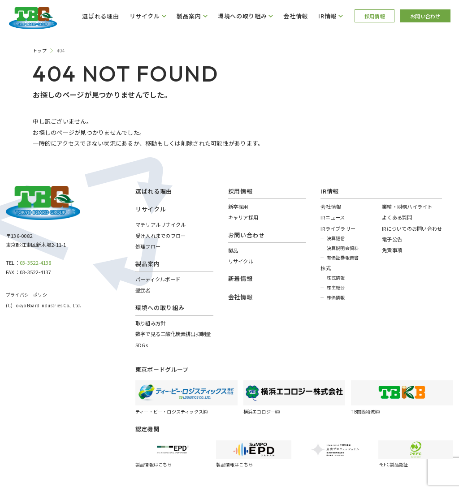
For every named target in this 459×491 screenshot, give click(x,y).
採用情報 (374, 16)
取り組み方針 (150, 323)
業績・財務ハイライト (407, 206)
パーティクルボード (157, 279)
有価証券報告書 (343, 257)
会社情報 (295, 16)
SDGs (141, 345)
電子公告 (392, 239)
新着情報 (240, 278)
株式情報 (336, 277)
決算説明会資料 (343, 248)
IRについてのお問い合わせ (412, 228)
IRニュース (332, 217)
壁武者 (143, 290)
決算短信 (336, 238)
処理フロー (147, 246)
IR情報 (329, 191)
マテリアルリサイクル (160, 224)
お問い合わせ (425, 16)
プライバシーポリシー (29, 294)
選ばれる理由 (100, 16)
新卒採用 (238, 206)
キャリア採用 (243, 217)
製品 (233, 250)
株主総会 (336, 287)
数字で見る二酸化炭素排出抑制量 (173, 333)
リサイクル (240, 261)
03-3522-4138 (36, 262)
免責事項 (392, 250)
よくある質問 (397, 217)
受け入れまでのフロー (160, 235)
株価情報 (336, 297)
